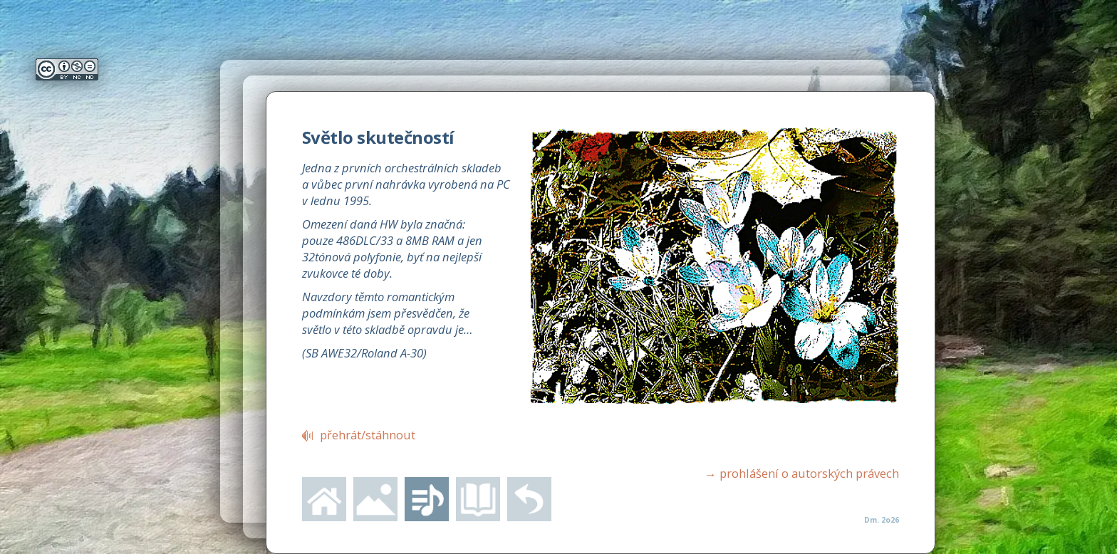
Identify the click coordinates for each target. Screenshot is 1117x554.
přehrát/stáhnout (367, 435)
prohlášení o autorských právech (802, 473)
